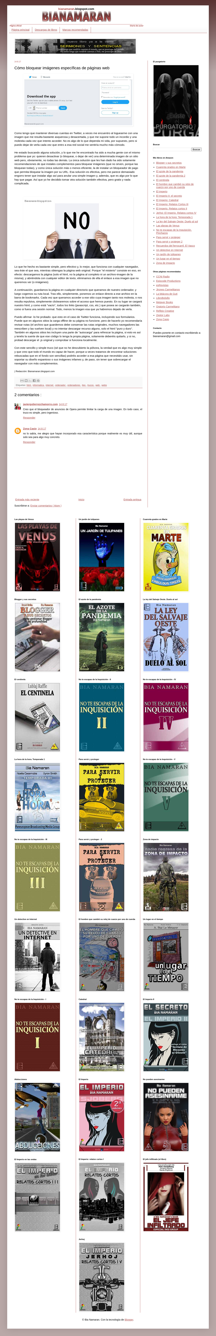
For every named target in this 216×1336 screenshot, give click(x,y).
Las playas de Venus (167, 225)
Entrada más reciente (27, 499)
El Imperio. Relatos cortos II (171, 208)
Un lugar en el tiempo (168, 258)
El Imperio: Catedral (167, 200)
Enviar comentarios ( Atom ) (46, 505)
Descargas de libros (46, 29)
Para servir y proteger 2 (169, 241)
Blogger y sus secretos (169, 162)
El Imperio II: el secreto (169, 195)
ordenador (60, 385)
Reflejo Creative (165, 310)
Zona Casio (30, 428)
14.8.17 (63, 404)
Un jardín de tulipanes (168, 254)
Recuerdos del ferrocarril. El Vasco (175, 245)
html (29, 385)
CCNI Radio (163, 276)
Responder (29, 417)
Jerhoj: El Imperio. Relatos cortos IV (176, 212)
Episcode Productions (168, 280)
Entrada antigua (132, 499)
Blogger (129, 1319)
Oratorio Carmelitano (168, 306)
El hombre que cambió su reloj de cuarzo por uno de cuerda (175, 186)
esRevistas (162, 285)
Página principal (21, 29)
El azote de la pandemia (169, 171)
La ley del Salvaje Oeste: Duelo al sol (177, 221)
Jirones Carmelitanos (168, 289)
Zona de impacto (165, 263)
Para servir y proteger (168, 237)
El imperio (161, 191)
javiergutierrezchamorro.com (40, 404)
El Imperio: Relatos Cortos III (172, 204)
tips (84, 385)
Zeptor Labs (163, 315)
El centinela (162, 180)
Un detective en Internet (169, 250)
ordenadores (74, 385)
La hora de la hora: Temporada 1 (174, 217)
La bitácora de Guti (166, 293)
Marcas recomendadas (75, 29)
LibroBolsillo (163, 298)
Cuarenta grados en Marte (171, 167)
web (97, 385)
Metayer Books (164, 302)
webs (104, 385)
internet (50, 385)
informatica (38, 385)
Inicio (81, 499)
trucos (90, 385)
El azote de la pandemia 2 (170, 175)
